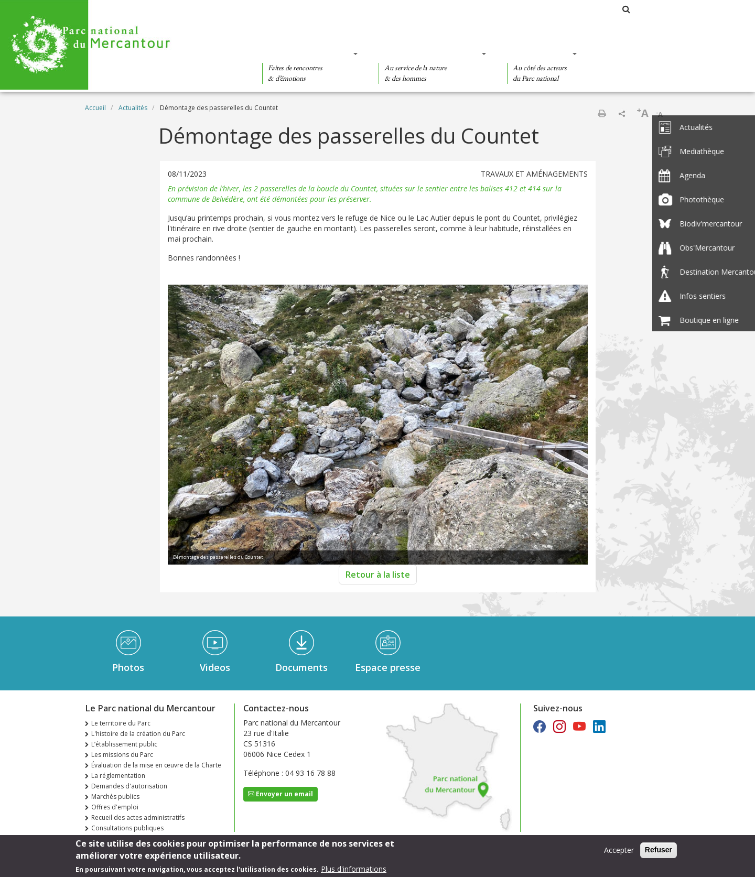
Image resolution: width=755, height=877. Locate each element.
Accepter (619, 850)
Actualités (132, 107)
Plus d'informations (353, 869)
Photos (128, 667)
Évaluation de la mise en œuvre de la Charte (156, 765)
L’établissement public (124, 744)
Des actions (538, 53)
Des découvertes (306, 53)
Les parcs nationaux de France (564, 9)
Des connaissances (429, 53)
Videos (215, 667)
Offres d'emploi (114, 807)
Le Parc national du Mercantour (444, 9)
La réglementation (118, 775)
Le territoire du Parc (120, 723)
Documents (301, 667)
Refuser (658, 850)
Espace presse (387, 667)
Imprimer (602, 113)
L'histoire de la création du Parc (138, 733)
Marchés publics (115, 796)
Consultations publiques (127, 828)
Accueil (95, 107)
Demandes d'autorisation (129, 786)
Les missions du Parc (122, 754)
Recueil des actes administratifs (138, 817)
